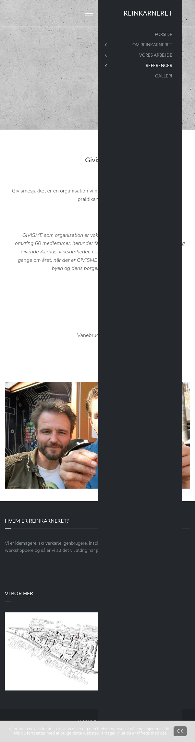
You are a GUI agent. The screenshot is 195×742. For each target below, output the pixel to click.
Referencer (159, 65)
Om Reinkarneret (152, 44)
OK (180, 731)
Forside (163, 34)
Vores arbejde (155, 55)
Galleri (163, 75)
